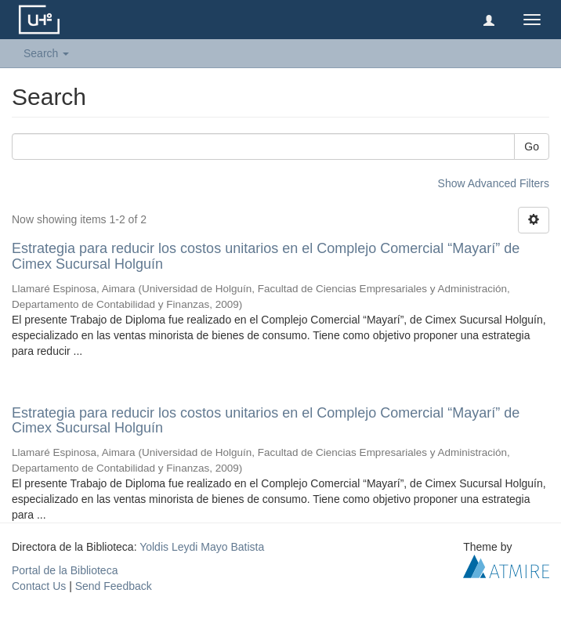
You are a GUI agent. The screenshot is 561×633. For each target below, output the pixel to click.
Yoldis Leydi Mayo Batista (201, 547)
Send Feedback (113, 586)
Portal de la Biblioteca (65, 570)
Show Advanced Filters (493, 183)
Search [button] (46, 53)
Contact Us (39, 586)
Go (531, 146)
